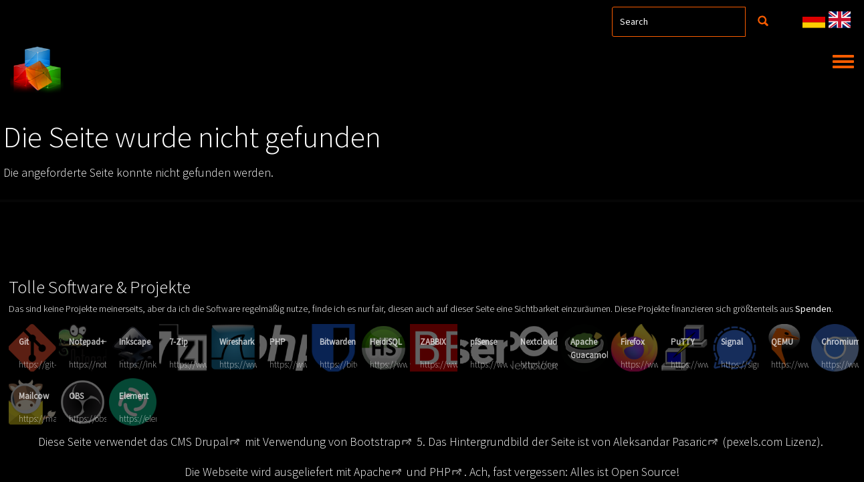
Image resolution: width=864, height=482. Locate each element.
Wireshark (236, 341)
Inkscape (134, 341)
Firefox (633, 341)
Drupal (212, 441)
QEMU (782, 341)
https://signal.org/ (753, 364)
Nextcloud (538, 341)
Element (133, 396)
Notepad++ (89, 341)
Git (24, 341)
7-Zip (178, 341)
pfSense (483, 341)
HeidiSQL (386, 341)
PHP (277, 341)
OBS (76, 396)
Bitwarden (338, 341)
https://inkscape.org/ (156, 364)
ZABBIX (433, 341)
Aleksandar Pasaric (660, 441)
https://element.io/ (152, 418)
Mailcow (34, 396)
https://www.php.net (306, 364)
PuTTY (683, 341)
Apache (372, 471)
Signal (732, 341)
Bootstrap (375, 441)
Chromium (841, 341)
